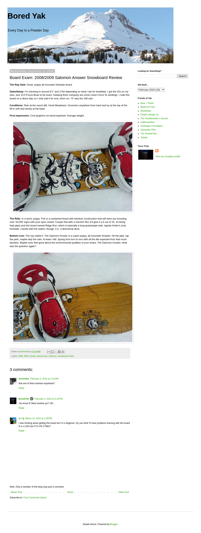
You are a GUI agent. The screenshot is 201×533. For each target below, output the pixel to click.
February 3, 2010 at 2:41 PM (44, 378)
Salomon (53, 356)
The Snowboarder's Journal (154, 118)
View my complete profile (167, 156)
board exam (42, 356)
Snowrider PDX (148, 130)
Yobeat (144, 137)
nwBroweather (148, 122)
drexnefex (24, 378)
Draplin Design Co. (150, 114)
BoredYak (24, 399)
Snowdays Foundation (152, 126)
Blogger (114, 524)
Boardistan (146, 111)
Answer (32, 356)
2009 (26, 356)
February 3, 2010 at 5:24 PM (48, 399)
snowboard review (66, 356)
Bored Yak (26, 16)
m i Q (21, 418)
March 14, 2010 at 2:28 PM (38, 418)
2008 (20, 356)
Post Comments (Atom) (35, 497)
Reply (21, 388)
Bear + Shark (147, 103)
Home (70, 492)
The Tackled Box (149, 133)
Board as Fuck (148, 107)
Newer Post (16, 492)
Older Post (123, 492)
